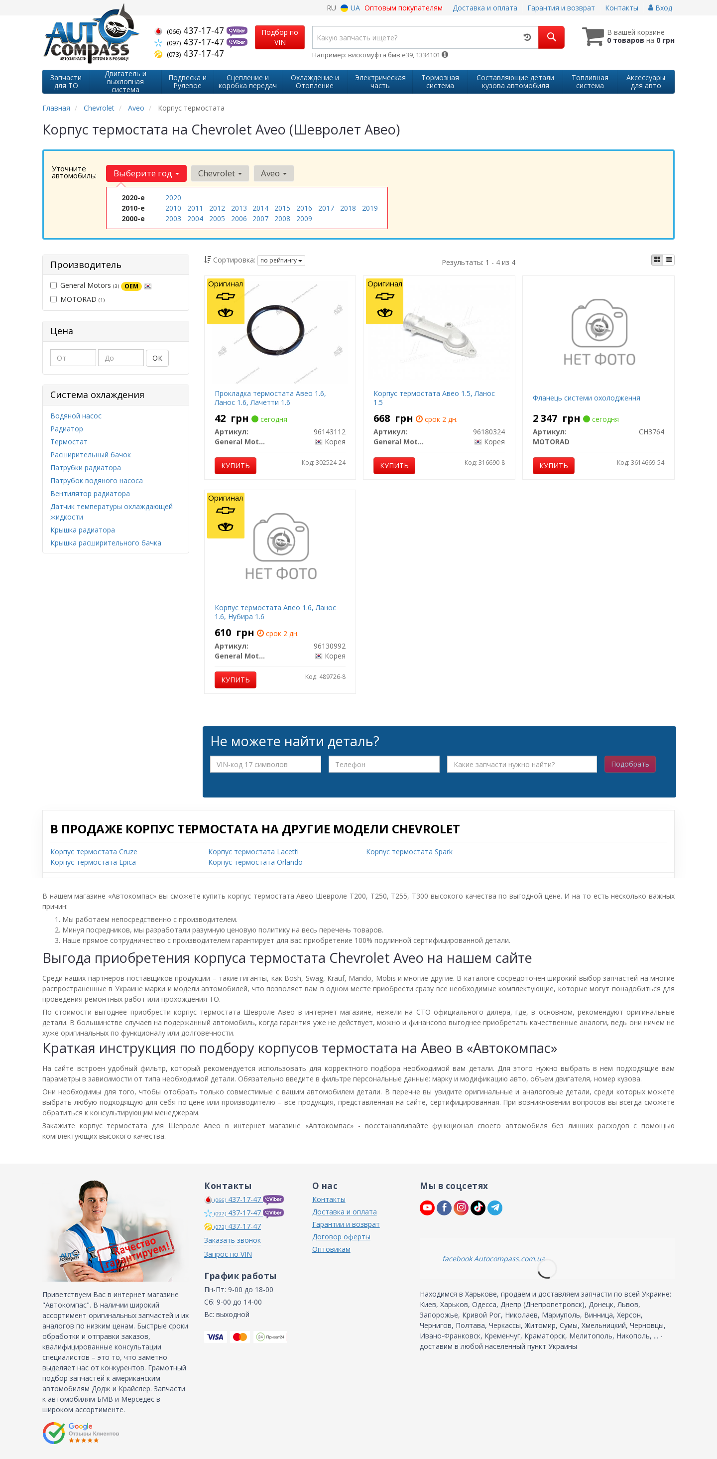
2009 (304, 218)
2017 (326, 208)
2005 (217, 218)
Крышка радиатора (82, 529)
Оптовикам (331, 1249)
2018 (348, 208)
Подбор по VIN (279, 37)
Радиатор (66, 428)
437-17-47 (190, 30)
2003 (173, 218)
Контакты (621, 7)
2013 (239, 208)
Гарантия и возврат (561, 7)
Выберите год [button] (146, 173)
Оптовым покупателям (403, 7)
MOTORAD (77, 299)
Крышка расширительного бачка (105, 542)
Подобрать (630, 764)
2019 (370, 208)
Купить (235, 465)
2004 (195, 218)
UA (350, 7)
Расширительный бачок (90, 454)
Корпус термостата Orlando (255, 862)
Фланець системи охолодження (586, 397)
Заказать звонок (232, 1240)
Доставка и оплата (485, 7)
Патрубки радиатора (85, 467)
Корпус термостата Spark (409, 851)
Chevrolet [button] (220, 173)
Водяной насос (76, 415)
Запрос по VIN (228, 1254)
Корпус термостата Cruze (93, 851)
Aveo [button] (274, 173)
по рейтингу (281, 260)
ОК (157, 358)
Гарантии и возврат (346, 1224)
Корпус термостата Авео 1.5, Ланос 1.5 (434, 398)
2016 (304, 208)
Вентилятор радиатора (90, 493)
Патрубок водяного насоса (96, 480)
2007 (260, 218)
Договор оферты (341, 1236)
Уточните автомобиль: (74, 171)
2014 (260, 208)
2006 (239, 218)
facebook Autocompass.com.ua (493, 1258)
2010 (173, 208)
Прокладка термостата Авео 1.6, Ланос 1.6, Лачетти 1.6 (270, 398)
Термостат (69, 441)
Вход (660, 7)
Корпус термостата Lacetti (253, 851)
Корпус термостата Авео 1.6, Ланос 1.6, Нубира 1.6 (275, 612)
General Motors (101, 285)
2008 (282, 218)
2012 (217, 208)
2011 (195, 208)
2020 (173, 197)
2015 (282, 208)
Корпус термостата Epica (93, 862)
